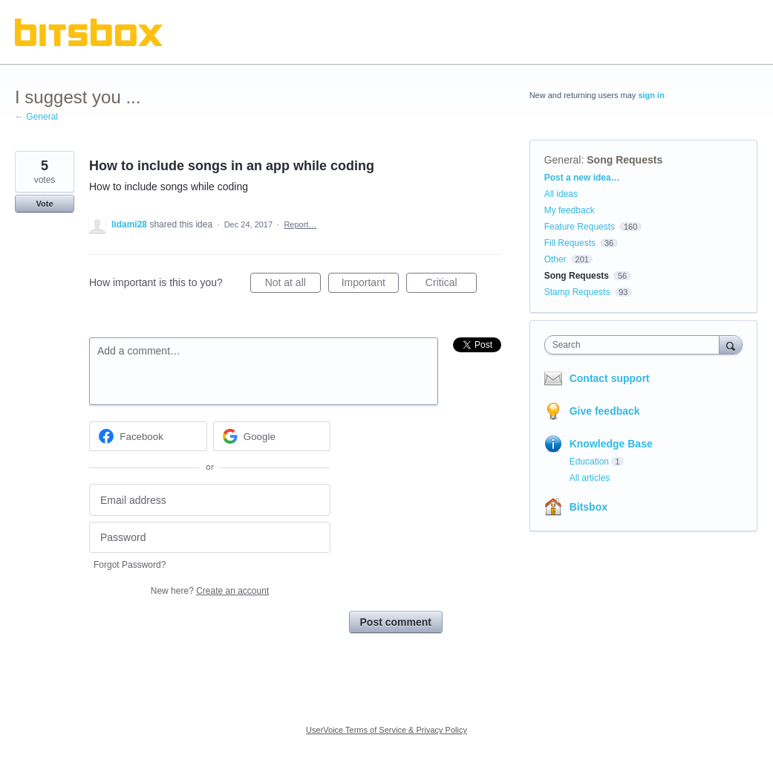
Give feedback (605, 411)
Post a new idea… (582, 177)
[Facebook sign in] (148, 436)
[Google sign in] (272, 436)
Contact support (610, 378)
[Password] (209, 538)
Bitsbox (588, 507)
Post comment (395, 622)
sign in (651, 95)
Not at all (293, 284)
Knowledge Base (611, 444)
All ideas (561, 194)
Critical (451, 284)
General (562, 160)
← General (36, 116)
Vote (44, 203)
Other (555, 259)
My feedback (569, 210)
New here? (210, 591)
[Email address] (209, 500)
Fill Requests (570, 243)
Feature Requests (579, 226)
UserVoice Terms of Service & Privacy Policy (386, 729)
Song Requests (624, 160)
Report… (300, 224)
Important (370, 284)
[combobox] (636, 345)
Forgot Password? (130, 565)
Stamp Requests (577, 292)
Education (589, 461)
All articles (590, 478)
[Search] (731, 344)
